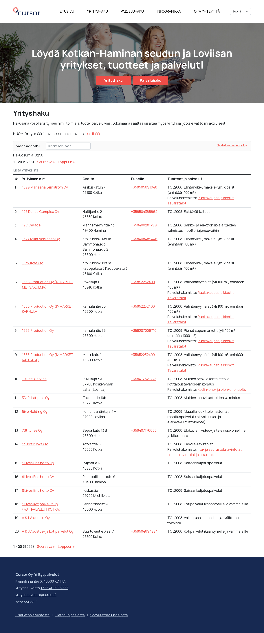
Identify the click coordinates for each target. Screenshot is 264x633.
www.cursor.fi (26, 601)
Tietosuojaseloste (70, 615)
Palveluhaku (132, 11)
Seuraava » (46, 162)
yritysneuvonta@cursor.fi (35, 594)
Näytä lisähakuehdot (232, 145)
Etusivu (67, 11)
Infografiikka (169, 11)
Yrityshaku (97, 11)
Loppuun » (66, 162)
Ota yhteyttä (207, 11)
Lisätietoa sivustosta (32, 615)
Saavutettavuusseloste (109, 615)
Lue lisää (92, 133)
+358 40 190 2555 (54, 588)
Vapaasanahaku (28, 146)
